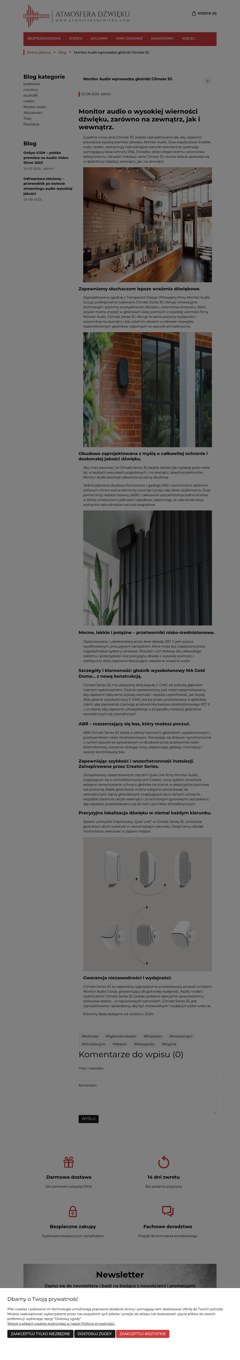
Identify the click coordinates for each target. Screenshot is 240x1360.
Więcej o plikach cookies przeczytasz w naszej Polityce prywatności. (61, 1324)
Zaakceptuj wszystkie (143, 1334)
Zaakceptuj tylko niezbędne (40, 1334)
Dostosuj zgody (95, 1334)
